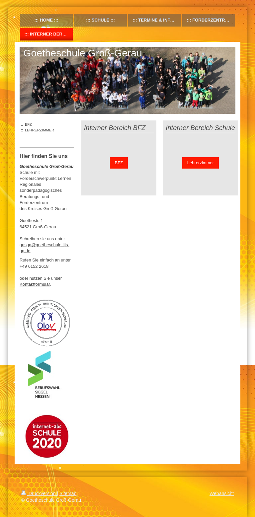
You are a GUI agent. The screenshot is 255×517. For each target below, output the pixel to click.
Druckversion (39, 493)
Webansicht (222, 493)
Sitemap (67, 493)
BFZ (119, 162)
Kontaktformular (35, 284)
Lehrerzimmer (200, 162)
